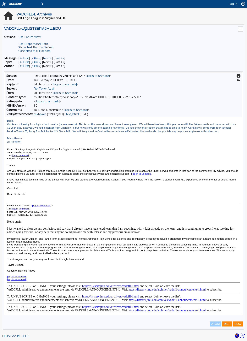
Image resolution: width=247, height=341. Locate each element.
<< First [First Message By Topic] (24, 62)
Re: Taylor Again (44, 88)
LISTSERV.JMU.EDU (16, 336)
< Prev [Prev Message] (36, 58)
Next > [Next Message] (47, 58)
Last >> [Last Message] (59, 58)
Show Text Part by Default (36, 47)
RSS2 (237, 324)
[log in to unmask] (97, 76)
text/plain (40, 114)
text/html (72, 114)
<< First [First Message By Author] (24, 66)
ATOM (215, 324)
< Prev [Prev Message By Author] (36, 66)
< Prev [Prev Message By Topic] (36, 62)
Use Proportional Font (33, 44)
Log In (232, 4)
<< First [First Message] (24, 58)
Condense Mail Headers (34, 51)
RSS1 (227, 324)
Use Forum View (29, 37)
